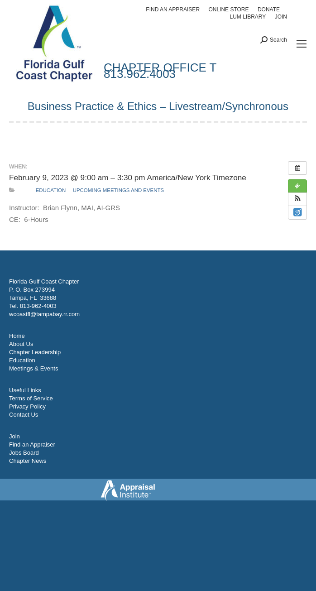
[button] (297, 199)
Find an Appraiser (32, 444)
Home (17, 335)
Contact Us (23, 414)
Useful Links (25, 390)
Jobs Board (24, 452)
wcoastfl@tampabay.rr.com (44, 314)
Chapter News (27, 460)
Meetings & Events (33, 368)
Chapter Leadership (35, 352)
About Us (21, 344)
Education (51, 190)
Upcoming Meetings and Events (118, 190)
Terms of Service (31, 398)
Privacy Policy (27, 406)
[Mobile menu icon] (301, 43)
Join (14, 436)
